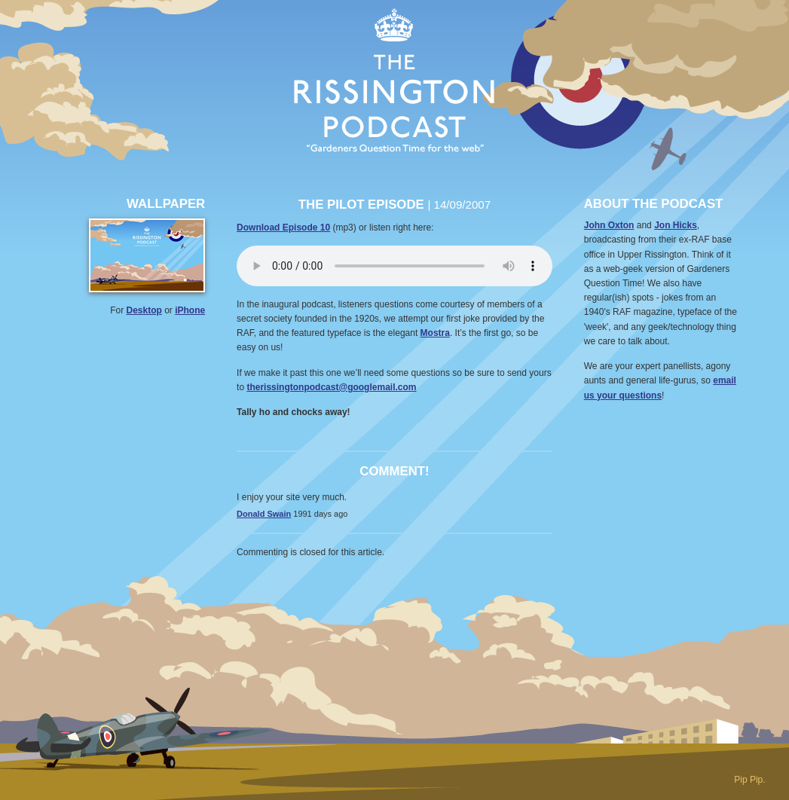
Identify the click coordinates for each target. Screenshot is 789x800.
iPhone (190, 310)
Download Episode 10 (283, 227)
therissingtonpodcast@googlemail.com (331, 387)
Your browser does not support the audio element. (394, 266)
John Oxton (609, 225)
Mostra (435, 333)
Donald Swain (264, 513)
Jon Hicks (675, 225)
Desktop (144, 310)
